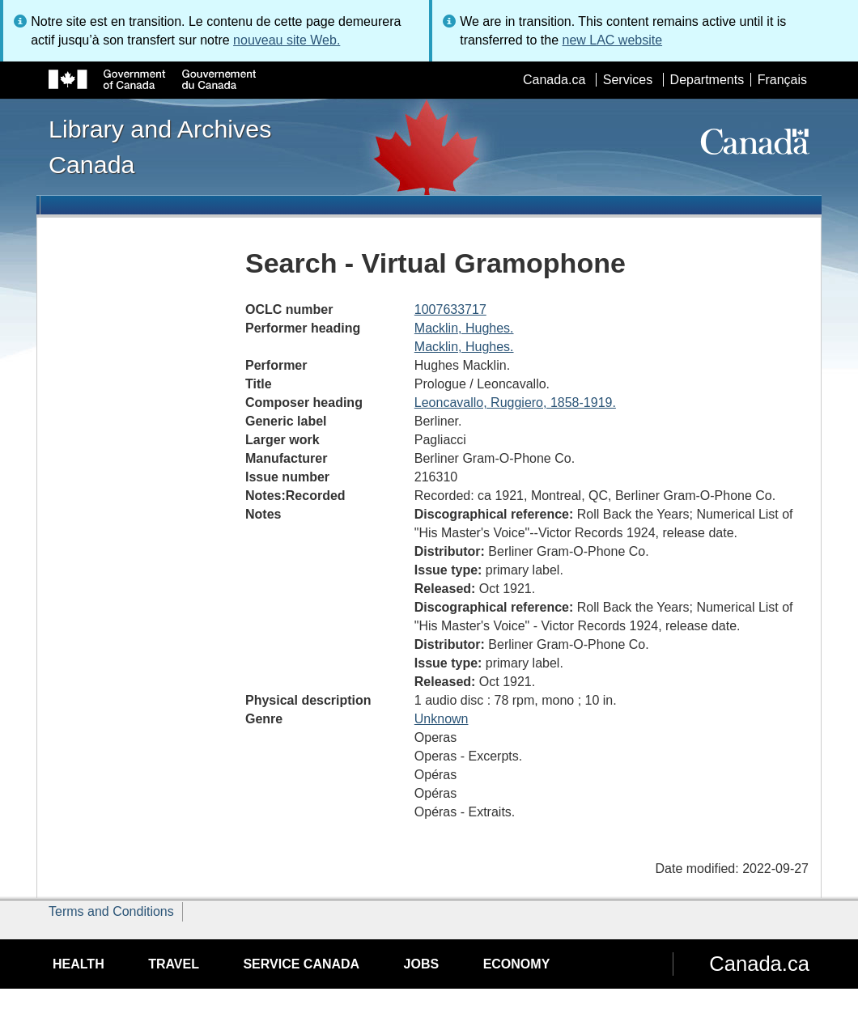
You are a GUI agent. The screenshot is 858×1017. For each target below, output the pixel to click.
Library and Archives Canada (160, 146)
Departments (707, 80)
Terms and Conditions (111, 911)
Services (627, 80)
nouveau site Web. (286, 40)
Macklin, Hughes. (464, 328)
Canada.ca (554, 80)
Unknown (441, 719)
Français (782, 80)
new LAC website (612, 40)
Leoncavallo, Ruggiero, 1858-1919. (515, 402)
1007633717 (450, 309)
